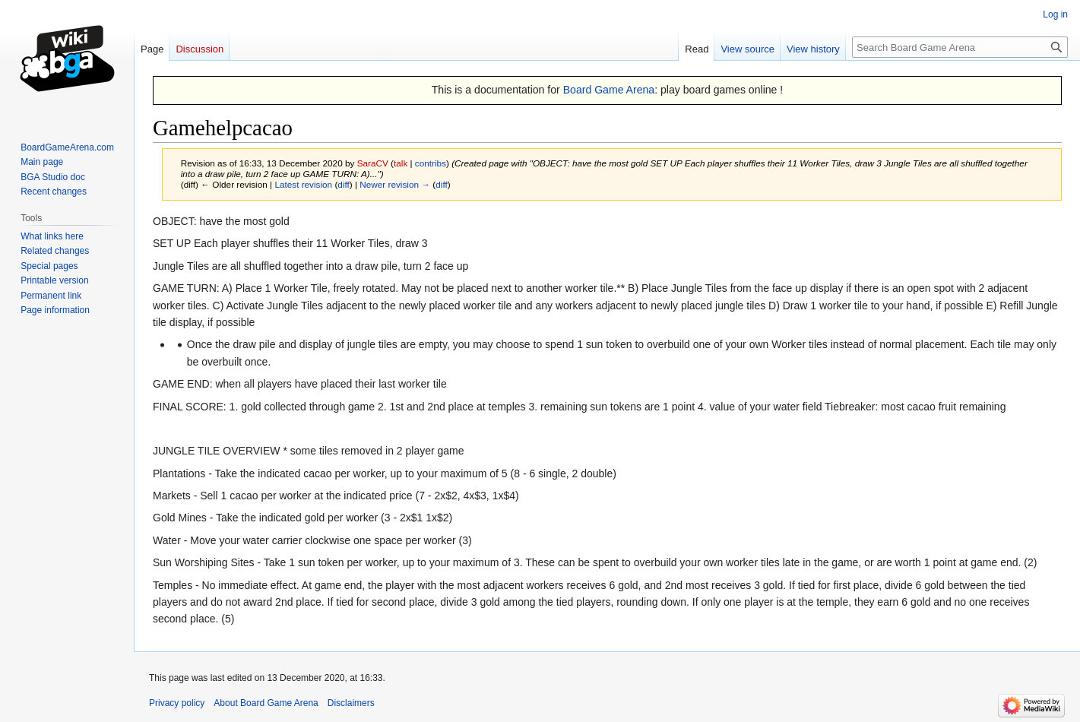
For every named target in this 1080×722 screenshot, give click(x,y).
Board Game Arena (609, 90)
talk (400, 163)
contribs (430, 163)
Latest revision (303, 184)
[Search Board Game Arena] (960, 47)
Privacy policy (176, 703)
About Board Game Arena (266, 703)
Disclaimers (351, 703)
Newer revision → (394, 184)
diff (343, 184)
